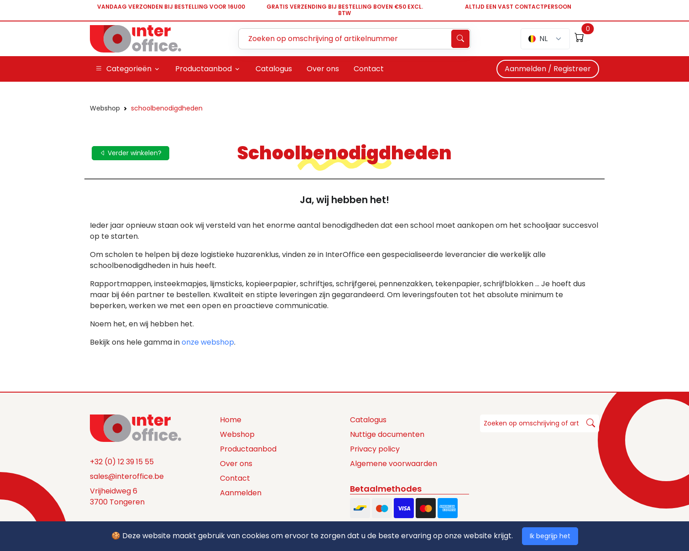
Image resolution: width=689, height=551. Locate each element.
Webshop (105, 108)
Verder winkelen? (130, 152)
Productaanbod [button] (203, 68)
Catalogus (368, 420)
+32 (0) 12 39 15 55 (122, 462)
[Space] (135, 427)
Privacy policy (375, 449)
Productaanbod (248, 449)
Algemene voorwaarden (393, 463)
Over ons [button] (323, 68)
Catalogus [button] (274, 68)
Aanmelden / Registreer (548, 68)
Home (230, 420)
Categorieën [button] (123, 68)
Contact (235, 478)
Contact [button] (369, 68)
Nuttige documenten (387, 434)
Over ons (236, 463)
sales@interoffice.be (127, 476)
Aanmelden (240, 493)
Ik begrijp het (550, 536)
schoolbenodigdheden (167, 108)
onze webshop (208, 342)
